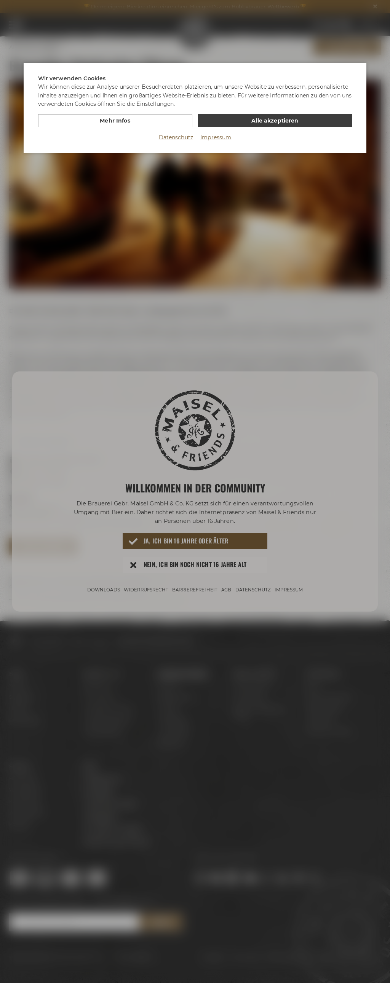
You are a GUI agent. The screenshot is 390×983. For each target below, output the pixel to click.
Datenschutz (176, 137)
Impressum (215, 137)
